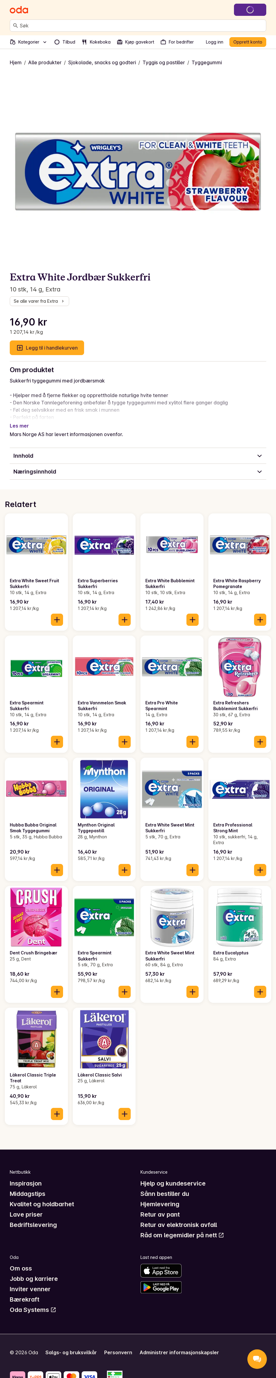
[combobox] (142, 25)
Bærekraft (24, 1292)
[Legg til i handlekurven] (57, 612)
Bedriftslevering (33, 1217)
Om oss (21, 1261)
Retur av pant (160, 1207)
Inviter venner (30, 1281)
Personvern (118, 1345)
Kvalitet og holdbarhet (42, 1196)
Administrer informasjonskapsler (179, 1345)
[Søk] (15, 26)
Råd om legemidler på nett (182, 1228)
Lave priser (26, 1207)
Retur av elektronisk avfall (178, 1217)
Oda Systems (33, 1302)
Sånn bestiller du (164, 1186)
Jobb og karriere (34, 1271)
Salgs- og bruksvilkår (71, 1345)
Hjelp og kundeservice (173, 1176)
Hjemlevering (159, 1196)
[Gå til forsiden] (19, 9)
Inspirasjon (26, 1176)
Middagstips (27, 1186)
